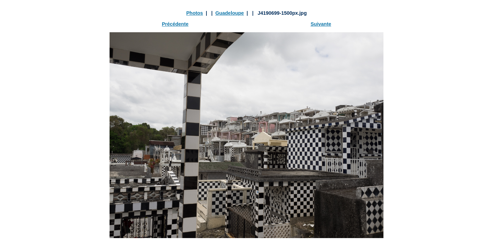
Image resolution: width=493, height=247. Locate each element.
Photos (194, 13)
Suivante (321, 24)
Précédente (175, 24)
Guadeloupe (229, 13)
